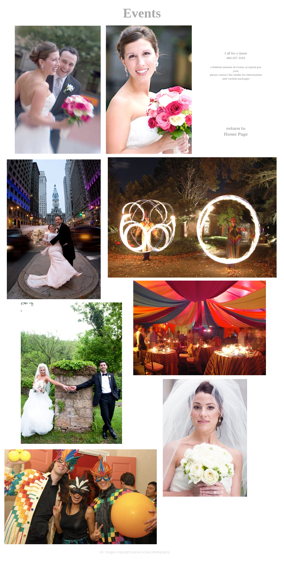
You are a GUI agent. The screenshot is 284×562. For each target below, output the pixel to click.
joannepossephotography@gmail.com (236, 83)
